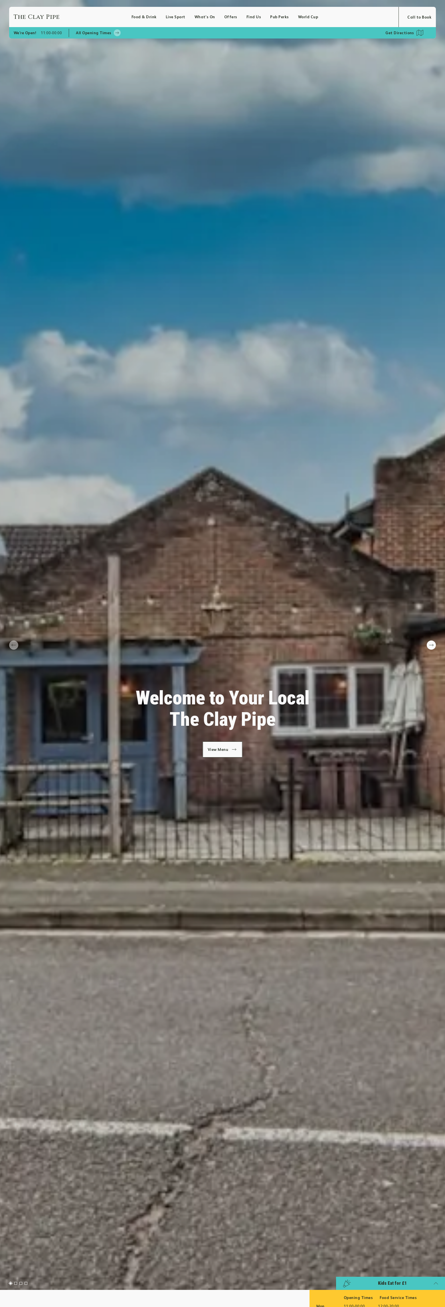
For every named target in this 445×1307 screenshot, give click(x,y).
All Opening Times (98, 32)
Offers (230, 17)
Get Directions (399, 33)
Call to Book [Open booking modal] (419, 17)
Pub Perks (279, 17)
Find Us (253, 17)
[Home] (73, 17)
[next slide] (431, 645)
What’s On (205, 17)
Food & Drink (144, 17)
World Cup (308, 17)
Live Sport (175, 17)
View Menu (223, 749)
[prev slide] (13, 645)
